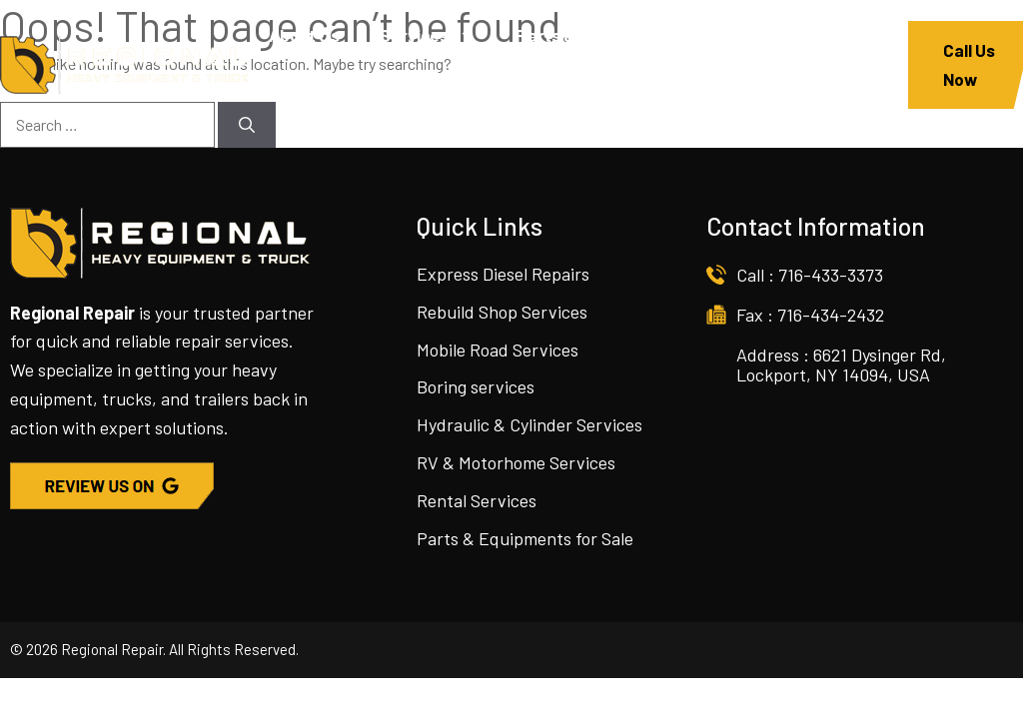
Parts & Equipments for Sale (525, 538)
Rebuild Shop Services (502, 312)
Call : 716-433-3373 (809, 275)
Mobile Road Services (497, 349)
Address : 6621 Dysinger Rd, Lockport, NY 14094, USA (841, 364)
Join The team (326, 95)
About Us (304, 35)
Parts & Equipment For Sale (622, 35)
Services (438, 35)
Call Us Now (969, 64)
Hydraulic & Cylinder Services (529, 424)
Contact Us (466, 95)
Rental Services (476, 500)
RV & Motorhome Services (516, 462)
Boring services (475, 386)
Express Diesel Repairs (503, 274)
